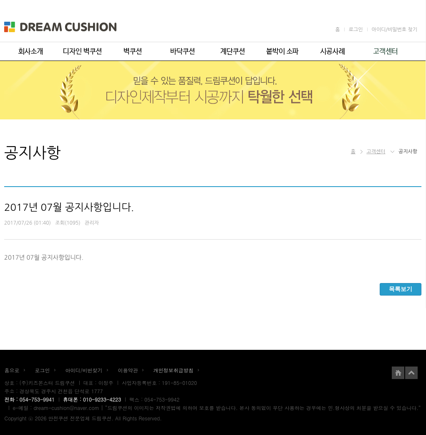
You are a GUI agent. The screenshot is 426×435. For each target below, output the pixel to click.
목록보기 (400, 289)
